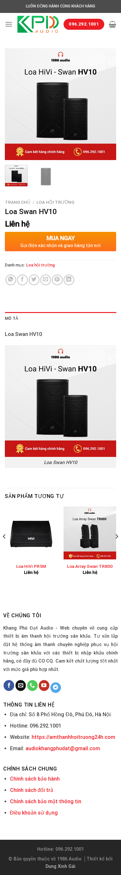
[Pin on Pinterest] (57, 280)
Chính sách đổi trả (32, 790)
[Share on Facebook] (22, 280)
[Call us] (32, 685)
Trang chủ (17, 202)
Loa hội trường (55, 202)
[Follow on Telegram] (55, 687)
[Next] (116, 549)
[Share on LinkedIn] (69, 280)
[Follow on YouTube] (44, 685)
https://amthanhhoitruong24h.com (73, 737)
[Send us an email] (20, 685)
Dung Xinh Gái (60, 866)
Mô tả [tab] (11, 318)
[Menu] (9, 24)
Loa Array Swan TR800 (90, 566)
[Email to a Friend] (45, 280)
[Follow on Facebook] (9, 685)
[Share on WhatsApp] (10, 280)
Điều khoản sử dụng (34, 813)
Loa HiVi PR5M (31, 566)
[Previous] (4, 549)
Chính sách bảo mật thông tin (45, 801)
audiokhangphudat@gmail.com (62, 748)
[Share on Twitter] (34, 280)
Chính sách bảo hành (35, 779)
